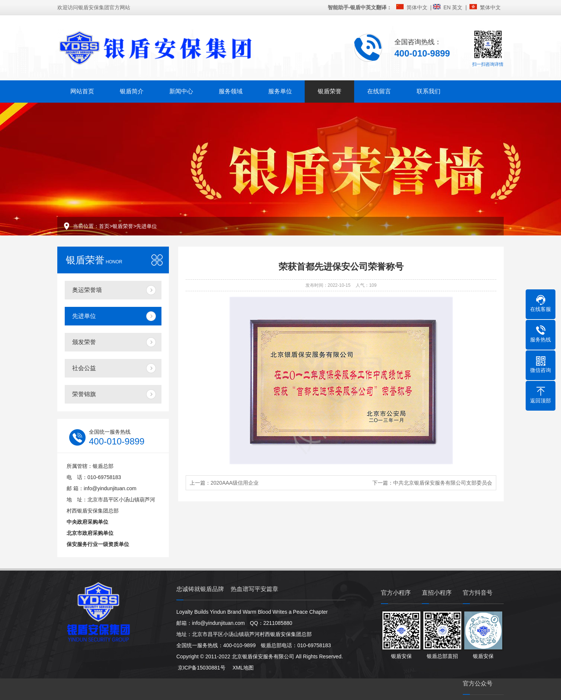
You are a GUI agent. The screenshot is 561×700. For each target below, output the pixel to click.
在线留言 (379, 90)
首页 (104, 226)
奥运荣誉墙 (87, 290)
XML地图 (240, 668)
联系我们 (428, 90)
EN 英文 (454, 7)
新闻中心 (181, 90)
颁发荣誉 (84, 342)
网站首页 (82, 90)
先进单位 (146, 226)
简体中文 (418, 7)
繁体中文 (492, 7)
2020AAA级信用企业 (235, 483)
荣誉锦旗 (84, 394)
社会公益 (84, 368)
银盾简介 (132, 90)
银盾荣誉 (330, 90)
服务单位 (280, 90)
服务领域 (231, 90)
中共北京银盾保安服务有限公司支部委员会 (442, 483)
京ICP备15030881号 (200, 668)
